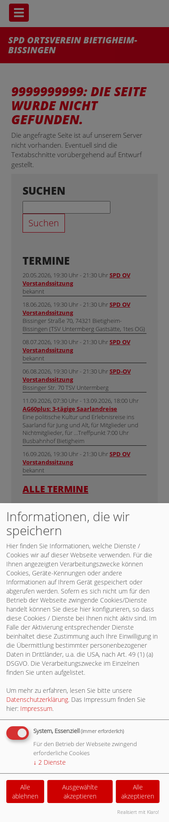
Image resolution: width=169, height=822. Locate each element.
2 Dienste (49, 762)
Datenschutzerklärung (37, 699)
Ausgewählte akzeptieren (80, 791)
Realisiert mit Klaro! (138, 811)
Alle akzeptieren (137, 791)
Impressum (36, 708)
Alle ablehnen (25, 791)
